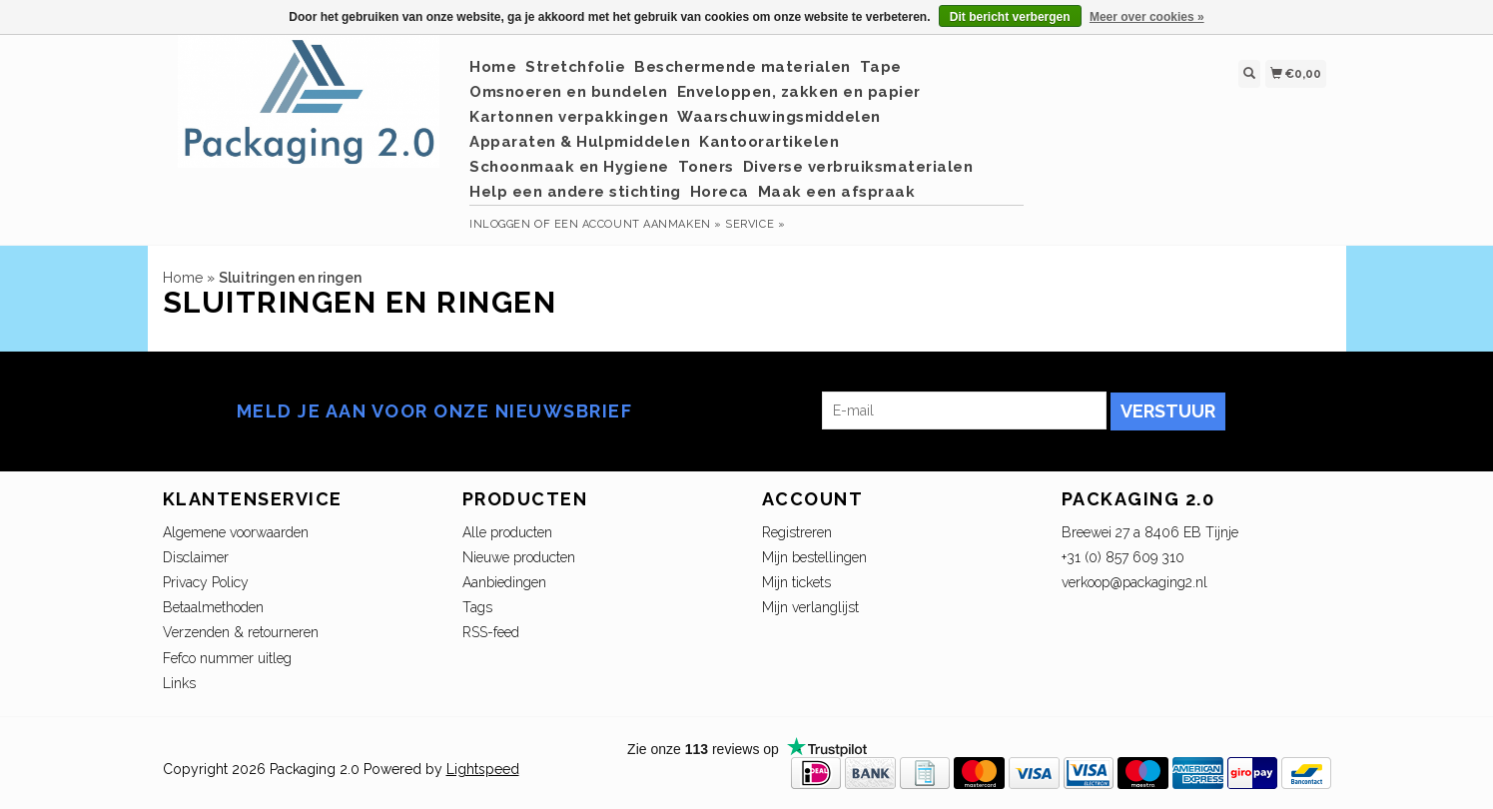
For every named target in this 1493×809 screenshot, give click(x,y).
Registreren (797, 532)
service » (755, 224)
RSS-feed (490, 632)
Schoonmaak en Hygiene (569, 167)
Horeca (719, 192)
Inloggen (499, 224)
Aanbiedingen (504, 582)
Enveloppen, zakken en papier (799, 92)
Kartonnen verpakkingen (568, 117)
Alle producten (507, 532)
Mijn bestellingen (814, 557)
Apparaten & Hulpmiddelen (579, 142)
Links (179, 683)
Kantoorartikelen (769, 142)
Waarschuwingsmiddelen (779, 117)
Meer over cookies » (1147, 17)
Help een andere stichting (575, 192)
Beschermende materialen (742, 67)
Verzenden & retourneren (241, 632)
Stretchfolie (575, 67)
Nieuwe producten (518, 557)
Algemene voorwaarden (236, 532)
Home (492, 67)
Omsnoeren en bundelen (568, 92)
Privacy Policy (206, 582)
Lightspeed (482, 769)
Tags (477, 607)
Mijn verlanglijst (810, 607)
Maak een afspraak (837, 192)
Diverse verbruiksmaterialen (858, 167)
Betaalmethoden (213, 607)
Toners (706, 167)
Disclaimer (196, 557)
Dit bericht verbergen (1010, 17)
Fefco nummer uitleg (227, 658)
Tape (881, 67)
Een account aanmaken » (638, 224)
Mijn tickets (796, 582)
